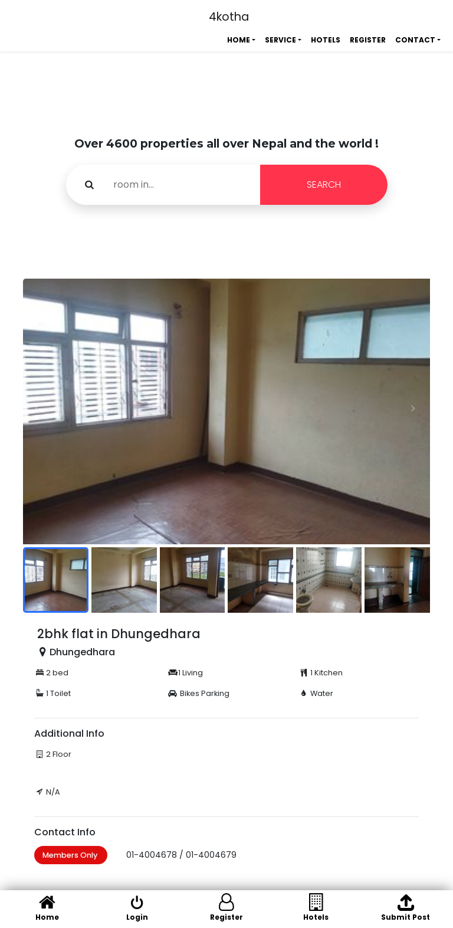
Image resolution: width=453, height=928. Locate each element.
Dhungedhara (82, 652)
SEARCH (324, 184)
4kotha (229, 17)
